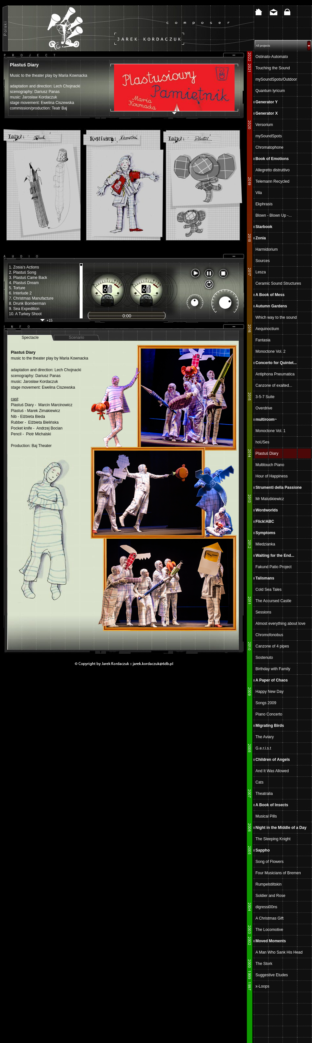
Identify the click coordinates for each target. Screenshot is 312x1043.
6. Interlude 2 (20, 293)
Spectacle (30, 337)
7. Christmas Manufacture (31, 298)
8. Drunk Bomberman (27, 303)
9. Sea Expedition (24, 308)
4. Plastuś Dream (24, 283)
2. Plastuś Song (22, 272)
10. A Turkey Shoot (25, 314)
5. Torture (17, 288)
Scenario (76, 337)
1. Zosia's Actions (24, 267)
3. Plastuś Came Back (28, 277)
